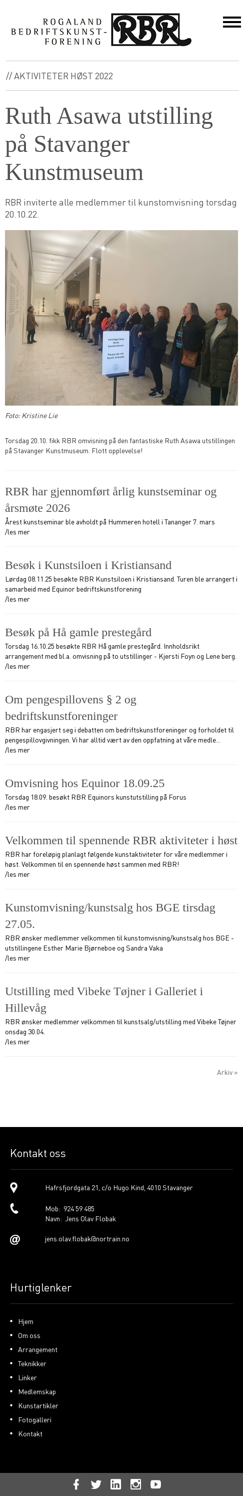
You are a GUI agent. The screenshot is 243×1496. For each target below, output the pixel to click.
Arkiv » (227, 1071)
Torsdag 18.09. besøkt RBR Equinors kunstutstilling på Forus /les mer (121, 793)
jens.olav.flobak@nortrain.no (87, 1238)
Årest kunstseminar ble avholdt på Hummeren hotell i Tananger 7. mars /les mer (121, 509)
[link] (121, 1187)
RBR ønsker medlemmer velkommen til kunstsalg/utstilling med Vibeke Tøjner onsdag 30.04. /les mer (121, 1014)
